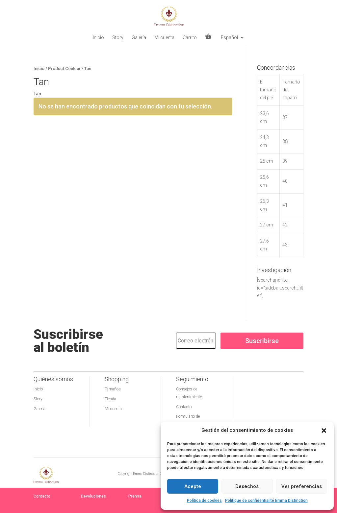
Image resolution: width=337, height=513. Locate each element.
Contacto (184, 407)
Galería (139, 37)
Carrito (190, 37)
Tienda (110, 399)
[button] (324, 430)
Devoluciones (93, 496)
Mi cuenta (164, 37)
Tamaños (113, 389)
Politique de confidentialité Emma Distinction (266, 500)
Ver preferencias (301, 486)
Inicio (98, 37)
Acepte (192, 486)
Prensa (135, 496)
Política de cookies (204, 500)
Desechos (247, 486)
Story (117, 37)
